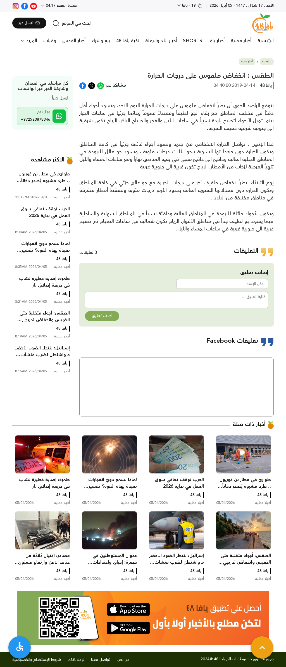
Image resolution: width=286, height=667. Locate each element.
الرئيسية (266, 40)
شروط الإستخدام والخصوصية (36, 660)
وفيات (49, 40)
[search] (72, 23)
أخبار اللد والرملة (161, 40)
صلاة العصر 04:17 (61, 6)
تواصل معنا (101, 660)
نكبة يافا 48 (127, 40)
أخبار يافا (216, 40)
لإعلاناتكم (76, 660)
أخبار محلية (241, 40)
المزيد (31, 40)
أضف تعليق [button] (102, 316)
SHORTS (192, 40)
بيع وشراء (101, 40)
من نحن (123, 660)
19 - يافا (191, 6)
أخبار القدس (73, 40)
